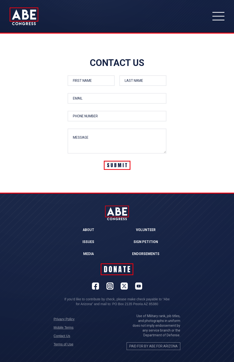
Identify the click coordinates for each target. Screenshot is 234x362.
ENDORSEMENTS (145, 254)
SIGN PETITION (146, 242)
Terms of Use (63, 344)
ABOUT (88, 230)
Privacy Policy (64, 319)
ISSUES (88, 242)
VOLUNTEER (146, 230)
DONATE (117, 269)
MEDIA (88, 254)
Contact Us (62, 336)
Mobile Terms (64, 327)
